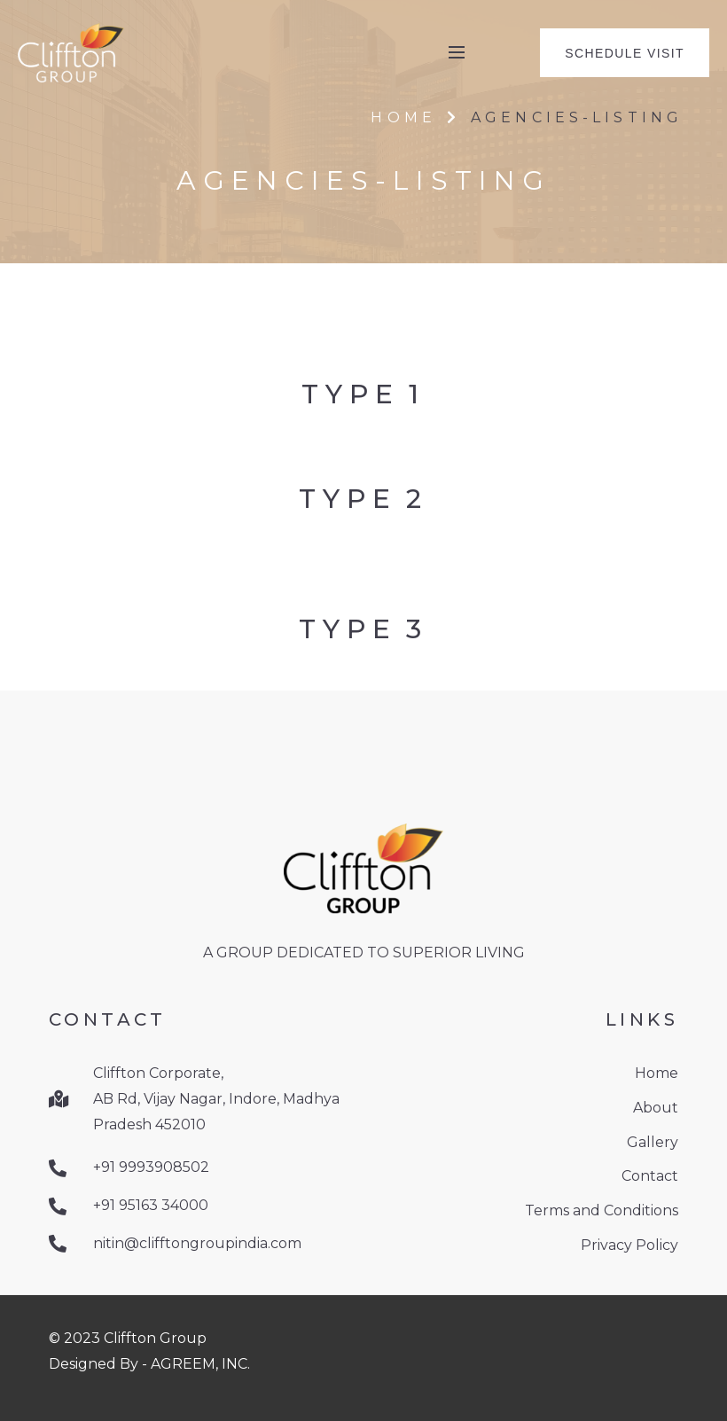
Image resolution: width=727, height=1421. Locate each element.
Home (403, 117)
